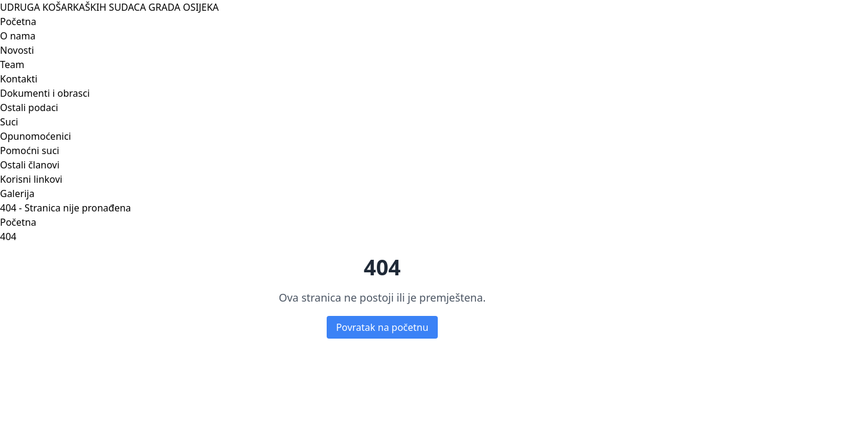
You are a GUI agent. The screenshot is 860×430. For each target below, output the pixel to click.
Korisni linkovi (31, 179)
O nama (17, 35)
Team (12, 64)
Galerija (17, 193)
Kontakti (19, 78)
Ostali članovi (30, 164)
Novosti (17, 50)
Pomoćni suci (29, 150)
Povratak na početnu (382, 327)
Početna (18, 21)
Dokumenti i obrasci (45, 93)
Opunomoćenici (35, 136)
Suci (9, 121)
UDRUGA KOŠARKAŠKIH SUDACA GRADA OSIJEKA (109, 7)
